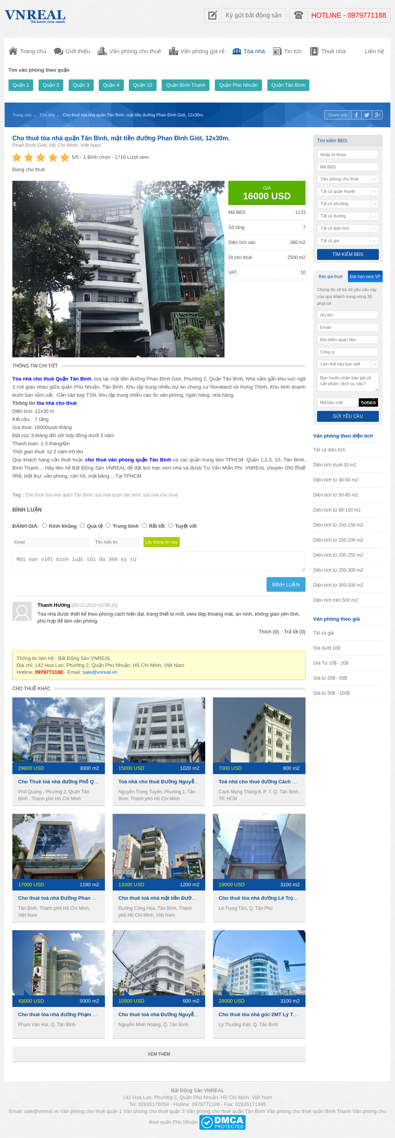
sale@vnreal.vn (100, 674)
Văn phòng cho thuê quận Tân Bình (225, 1113)
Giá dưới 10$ (326, 648)
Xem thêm (159, 1056)
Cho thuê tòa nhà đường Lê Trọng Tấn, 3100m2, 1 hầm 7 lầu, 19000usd (303, 900)
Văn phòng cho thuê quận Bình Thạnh (309, 1113)
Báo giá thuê (331, 276)
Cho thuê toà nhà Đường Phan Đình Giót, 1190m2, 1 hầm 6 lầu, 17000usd (104, 900)
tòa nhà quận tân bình (117, 495)
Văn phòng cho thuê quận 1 (91, 1113)
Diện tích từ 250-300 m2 (338, 570)
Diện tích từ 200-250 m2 (338, 555)
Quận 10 (142, 85)
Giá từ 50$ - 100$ (331, 693)
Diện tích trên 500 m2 (335, 600)
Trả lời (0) (295, 634)
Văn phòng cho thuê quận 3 (154, 1113)
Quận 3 (81, 85)
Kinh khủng (63, 526)
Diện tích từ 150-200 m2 (338, 540)
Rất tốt (157, 526)
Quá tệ (94, 526)
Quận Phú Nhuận (238, 85)
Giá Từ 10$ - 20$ (330, 663)
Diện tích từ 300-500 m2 (338, 585)
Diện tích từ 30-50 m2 (335, 480)
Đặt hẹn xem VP (365, 276)
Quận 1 (21, 85)
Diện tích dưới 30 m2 (334, 465)
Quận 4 (111, 85)
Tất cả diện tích (329, 450)
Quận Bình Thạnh (185, 85)
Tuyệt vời (186, 526)
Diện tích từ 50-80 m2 (335, 495)
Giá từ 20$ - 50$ (330, 678)
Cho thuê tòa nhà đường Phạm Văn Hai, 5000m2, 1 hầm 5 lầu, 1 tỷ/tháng (103, 1017)
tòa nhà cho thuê (160, 495)
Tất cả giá (323, 633)
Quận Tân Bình (289, 85)
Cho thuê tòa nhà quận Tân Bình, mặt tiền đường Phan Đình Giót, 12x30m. (121, 138)
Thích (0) (269, 634)
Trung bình (125, 526)
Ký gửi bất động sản (254, 15)
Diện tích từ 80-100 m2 (337, 510)
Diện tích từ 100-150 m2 (338, 525)
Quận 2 (51, 85)
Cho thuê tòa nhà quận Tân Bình (59, 495)
